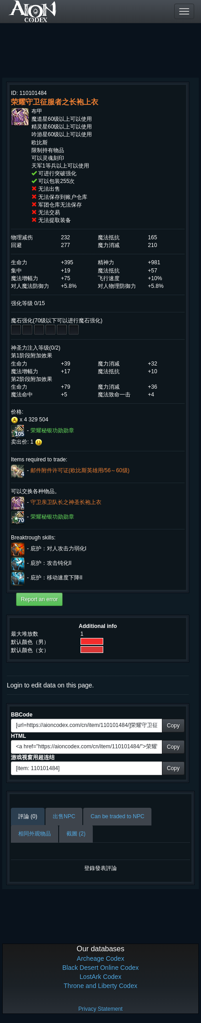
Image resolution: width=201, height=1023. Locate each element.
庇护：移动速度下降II (56, 577)
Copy (173, 725)
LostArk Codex (100, 976)
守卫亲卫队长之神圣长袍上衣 (65, 502)
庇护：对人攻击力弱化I (58, 548)
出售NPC (64, 816)
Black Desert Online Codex (100, 967)
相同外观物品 (34, 833)
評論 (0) (27, 816)
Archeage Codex (100, 958)
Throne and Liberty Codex (100, 985)
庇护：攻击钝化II (51, 563)
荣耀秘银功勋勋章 (52, 431)
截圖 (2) (75, 833)
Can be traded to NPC (117, 816)
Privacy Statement (100, 1009)
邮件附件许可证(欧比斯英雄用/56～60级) (80, 470)
